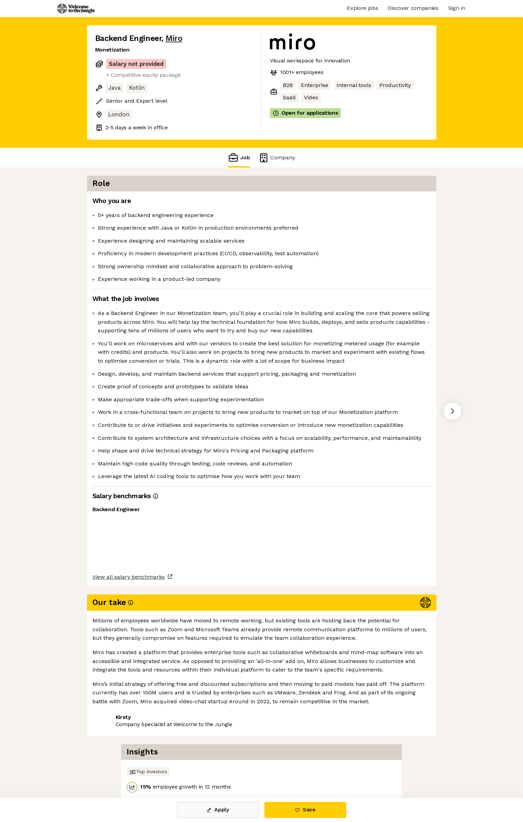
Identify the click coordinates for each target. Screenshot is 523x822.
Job (239, 157)
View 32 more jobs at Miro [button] (177, 769)
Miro (173, 38)
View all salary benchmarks (128, 743)
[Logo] (76, 8)
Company (276, 157)
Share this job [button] (113, 769)
